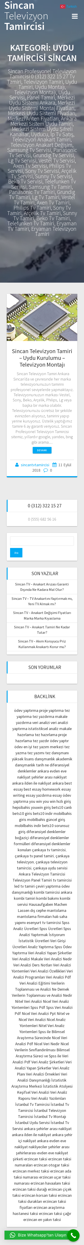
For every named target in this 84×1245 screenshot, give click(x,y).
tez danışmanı (57, 752)
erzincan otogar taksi (51, 1165)
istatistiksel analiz (43, 728)
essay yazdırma (39, 795)
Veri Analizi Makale (27, 958)
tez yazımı (35, 752)
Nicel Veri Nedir (47, 1043)
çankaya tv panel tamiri (34, 855)
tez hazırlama (46, 734)
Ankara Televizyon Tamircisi (42, 874)
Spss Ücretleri (50, 928)
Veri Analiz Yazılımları (48, 1098)
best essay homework (42, 789)
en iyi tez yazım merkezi (43, 746)
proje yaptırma (51, 710)
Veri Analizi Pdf (58, 977)
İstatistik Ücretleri (34, 940)
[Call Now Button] (73, 1235)
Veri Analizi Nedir (58, 958)
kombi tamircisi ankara (53, 892)
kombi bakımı (47, 898)
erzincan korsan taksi (39, 1195)
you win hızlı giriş (57, 801)
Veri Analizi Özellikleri (48, 971)
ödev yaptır (59, 740)
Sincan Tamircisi (26, 15)
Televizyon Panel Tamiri (32, 880)
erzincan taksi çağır (55, 1213)
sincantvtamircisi (35, 464)
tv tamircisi (62, 880)
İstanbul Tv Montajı (50, 1116)
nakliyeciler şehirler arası (49, 1146)
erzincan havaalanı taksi (50, 1183)
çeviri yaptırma (48, 886)
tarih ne (43, 765)
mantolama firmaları (34, 916)
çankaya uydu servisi (50, 868)
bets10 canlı (62, 807)
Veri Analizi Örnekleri (43, 1074)
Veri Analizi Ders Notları (32, 965)
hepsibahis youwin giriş (32, 807)
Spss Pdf (37, 1007)
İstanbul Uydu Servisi (32, 1122)
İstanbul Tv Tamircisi (32, 1104)
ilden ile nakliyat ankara (44, 783)
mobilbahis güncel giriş (46, 819)
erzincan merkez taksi (31, 1171)
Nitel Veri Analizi (28, 1001)
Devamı (42, 450)
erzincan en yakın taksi (42, 1219)
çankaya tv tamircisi (49, 849)
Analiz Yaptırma (41, 946)
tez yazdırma (43, 716)
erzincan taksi (35, 1158)
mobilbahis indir (28, 825)
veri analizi (41, 722)
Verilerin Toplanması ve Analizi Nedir (42, 995)
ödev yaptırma (26, 710)
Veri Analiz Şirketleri (48, 1062)
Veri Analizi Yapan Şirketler (50, 952)
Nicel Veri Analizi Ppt (39, 1013)
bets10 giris (22, 813)
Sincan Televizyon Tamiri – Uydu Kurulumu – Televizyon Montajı (42, 357)
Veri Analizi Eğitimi (34, 983)
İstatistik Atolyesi (58, 1086)
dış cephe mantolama (48, 910)
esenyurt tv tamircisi (44, 922)
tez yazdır (41, 740)
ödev (18, 746)
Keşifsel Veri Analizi (33, 1092)
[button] (38, 1235)
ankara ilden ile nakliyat (31, 1134)
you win (35, 801)
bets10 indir (43, 813)
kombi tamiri (24, 898)
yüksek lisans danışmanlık (33, 758)
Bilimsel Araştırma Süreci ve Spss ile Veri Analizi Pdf (41, 1056)
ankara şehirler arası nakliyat (48, 1128)
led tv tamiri (24, 886)
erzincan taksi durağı (30, 1189)
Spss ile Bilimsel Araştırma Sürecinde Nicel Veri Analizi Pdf (41, 1037)
